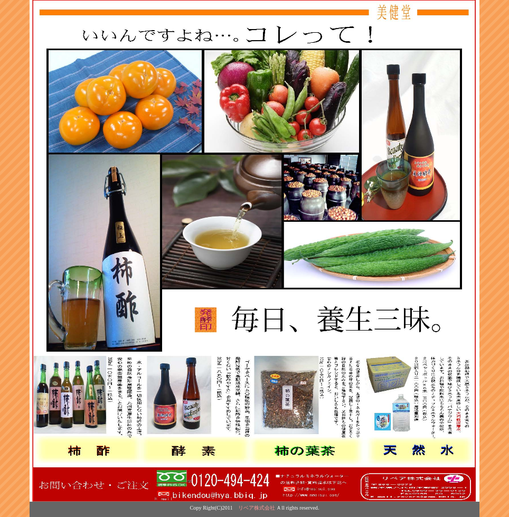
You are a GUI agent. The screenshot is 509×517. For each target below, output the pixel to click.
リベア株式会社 (256, 508)
